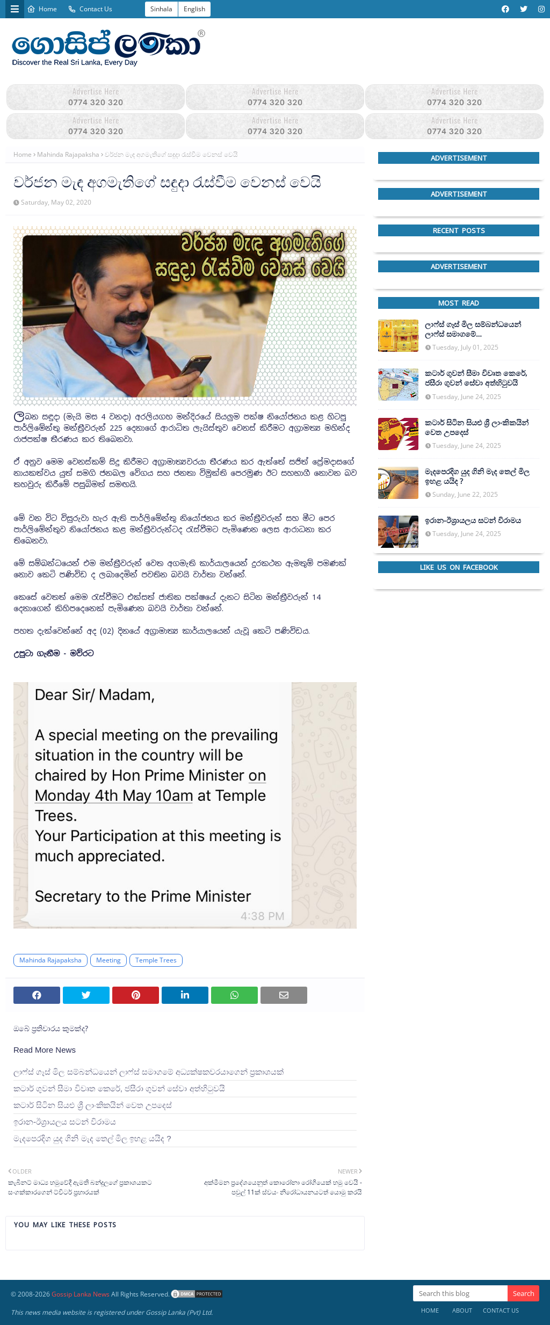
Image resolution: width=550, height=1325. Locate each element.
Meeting (108, 960)
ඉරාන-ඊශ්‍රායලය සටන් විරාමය (64, 1121)
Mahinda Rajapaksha (68, 154)
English (194, 8)
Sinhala (161, 8)
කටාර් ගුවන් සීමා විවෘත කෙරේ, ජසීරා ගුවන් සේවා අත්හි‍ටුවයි (119, 1088)
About (462, 1310)
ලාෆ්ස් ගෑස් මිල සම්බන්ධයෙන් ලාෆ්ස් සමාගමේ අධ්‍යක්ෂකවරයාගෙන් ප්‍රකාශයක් (148, 1071)
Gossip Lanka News (81, 1294)
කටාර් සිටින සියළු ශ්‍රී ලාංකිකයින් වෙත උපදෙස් (92, 1105)
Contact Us (90, 8)
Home (42, 8)
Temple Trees (156, 960)
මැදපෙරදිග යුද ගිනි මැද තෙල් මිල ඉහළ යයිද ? (92, 1138)
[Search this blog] (460, 1293)
